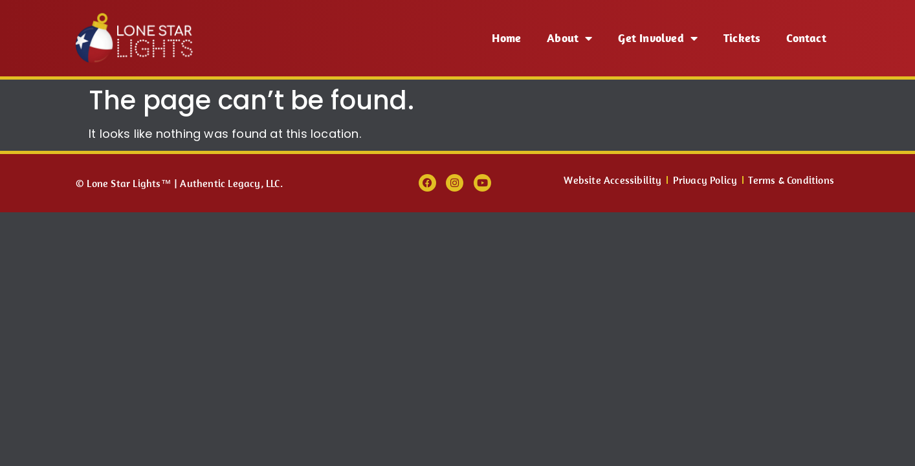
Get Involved (658, 38)
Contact (806, 37)
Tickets (741, 37)
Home (506, 37)
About (569, 38)
